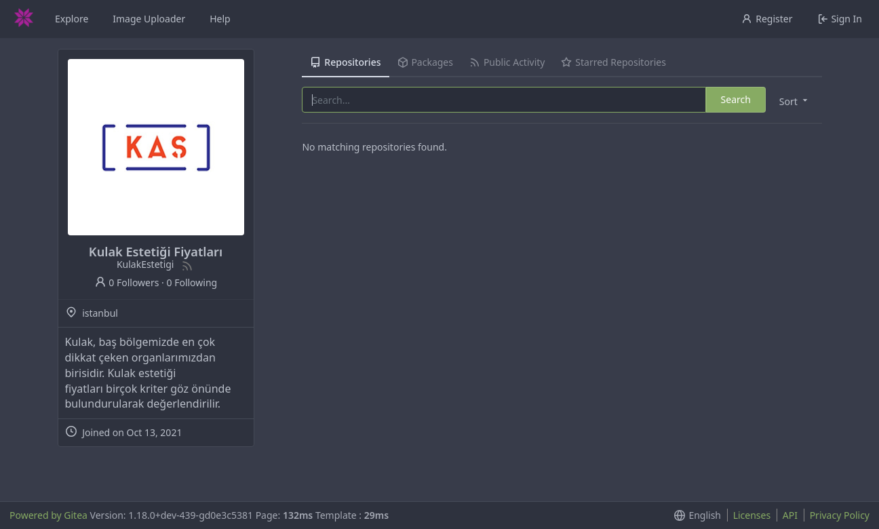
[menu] (794, 100)
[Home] (24, 19)
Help (220, 18)
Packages (425, 62)
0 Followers (126, 282)
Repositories (345, 62)
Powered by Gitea (48, 515)
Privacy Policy (840, 515)
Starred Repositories (613, 62)
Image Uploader (149, 18)
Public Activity (507, 62)
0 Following (192, 282)
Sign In (840, 18)
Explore (71, 18)
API (790, 515)
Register (766, 18)
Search (736, 99)
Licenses (752, 515)
